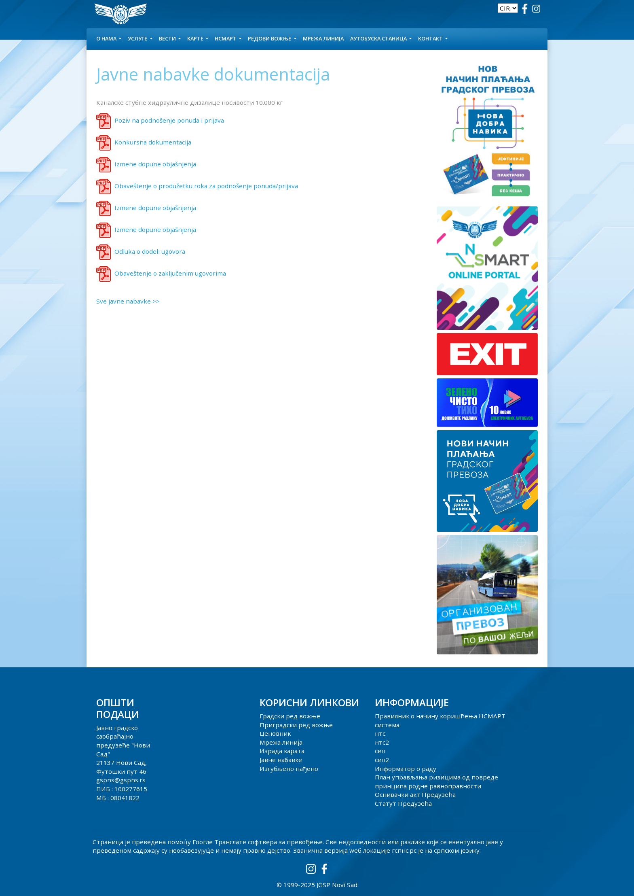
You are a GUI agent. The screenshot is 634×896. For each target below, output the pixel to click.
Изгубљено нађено (289, 768)
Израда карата (282, 751)
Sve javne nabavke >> (128, 301)
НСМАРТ (226, 38)
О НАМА (107, 38)
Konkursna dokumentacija (152, 142)
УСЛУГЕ (138, 38)
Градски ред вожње (290, 716)
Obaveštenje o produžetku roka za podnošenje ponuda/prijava (206, 186)
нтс (380, 733)
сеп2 (382, 760)
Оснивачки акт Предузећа (415, 794)
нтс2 (382, 742)
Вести (168, 38)
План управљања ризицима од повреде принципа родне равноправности (436, 781)
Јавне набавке (281, 760)
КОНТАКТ (431, 38)
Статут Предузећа (403, 803)
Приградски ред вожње (296, 725)
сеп (380, 751)
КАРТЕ (196, 38)
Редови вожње (270, 38)
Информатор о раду (405, 768)
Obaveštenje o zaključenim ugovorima (170, 273)
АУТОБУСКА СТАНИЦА (379, 38)
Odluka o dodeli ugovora (149, 251)
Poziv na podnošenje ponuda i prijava (169, 120)
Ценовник (275, 733)
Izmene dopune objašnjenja (155, 164)
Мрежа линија (323, 38)
